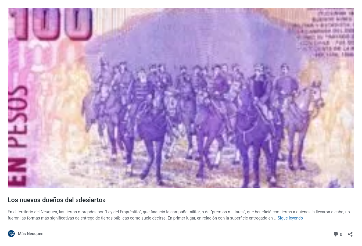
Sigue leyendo (290, 218)
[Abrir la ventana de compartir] (350, 232)
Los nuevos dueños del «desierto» (57, 200)
